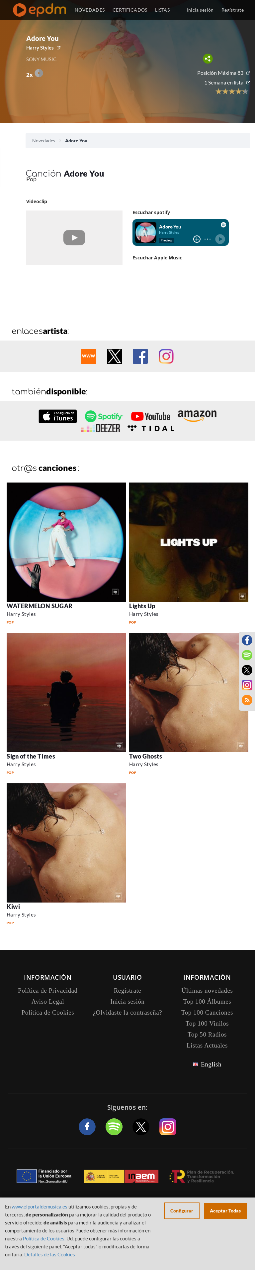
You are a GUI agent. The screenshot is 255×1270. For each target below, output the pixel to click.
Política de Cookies (48, 1012)
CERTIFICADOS (130, 10)
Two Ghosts (145, 756)
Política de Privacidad (47, 990)
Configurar (181, 1210)
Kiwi (13, 906)
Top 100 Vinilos (207, 1023)
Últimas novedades (207, 990)
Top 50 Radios (207, 1034)
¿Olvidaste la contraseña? (127, 1012)
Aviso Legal (48, 1001)
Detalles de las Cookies (49, 1254)
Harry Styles (40, 48)
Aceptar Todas (225, 1210)
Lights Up (142, 606)
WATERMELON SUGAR (40, 606)
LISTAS (162, 10)
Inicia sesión (200, 10)
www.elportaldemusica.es (39, 1206)
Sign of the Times (31, 756)
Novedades (43, 140)
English (211, 1064)
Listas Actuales (207, 1045)
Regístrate (232, 10)
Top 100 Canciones (207, 1012)
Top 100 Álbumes (207, 1001)
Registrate (127, 990)
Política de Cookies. (44, 1238)
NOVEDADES (90, 10)
